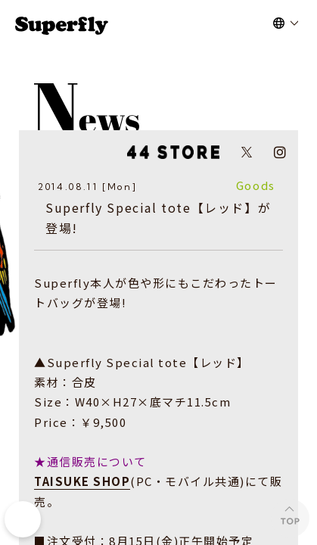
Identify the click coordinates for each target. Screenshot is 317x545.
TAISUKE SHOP (82, 481)
